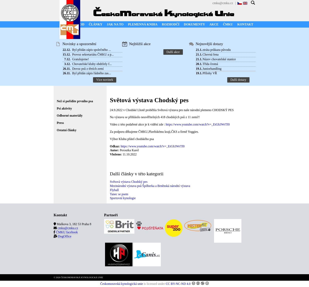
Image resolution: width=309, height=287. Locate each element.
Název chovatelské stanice (219, 59)
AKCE (214, 24)
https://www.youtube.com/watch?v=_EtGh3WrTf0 (198, 124)
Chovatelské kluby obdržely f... (92, 64)
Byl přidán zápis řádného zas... (91, 73)
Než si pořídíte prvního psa (75, 101)
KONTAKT (245, 24)
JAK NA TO (115, 24)
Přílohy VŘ (210, 73)
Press (60, 122)
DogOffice (64, 236)
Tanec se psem (119, 194)
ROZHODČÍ (170, 24)
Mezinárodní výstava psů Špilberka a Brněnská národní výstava (150, 186)
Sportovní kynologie (123, 198)
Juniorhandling (212, 68)
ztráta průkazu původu (217, 49)
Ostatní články (66, 130)
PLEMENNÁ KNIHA (142, 24)
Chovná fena (211, 54)
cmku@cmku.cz (222, 3)
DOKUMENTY (194, 24)
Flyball (114, 190)
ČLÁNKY (95, 24)
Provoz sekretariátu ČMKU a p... (93, 54)
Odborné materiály (70, 115)
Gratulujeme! (80, 59)
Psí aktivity (64, 108)
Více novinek (104, 79)
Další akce (173, 52)
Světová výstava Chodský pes (128, 181)
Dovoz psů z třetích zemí (88, 68)
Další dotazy (238, 79)
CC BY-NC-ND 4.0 (178, 283)
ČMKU (228, 24)
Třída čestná (210, 64)
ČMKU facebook (67, 232)
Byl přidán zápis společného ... (91, 49)
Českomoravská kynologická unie (121, 283)
